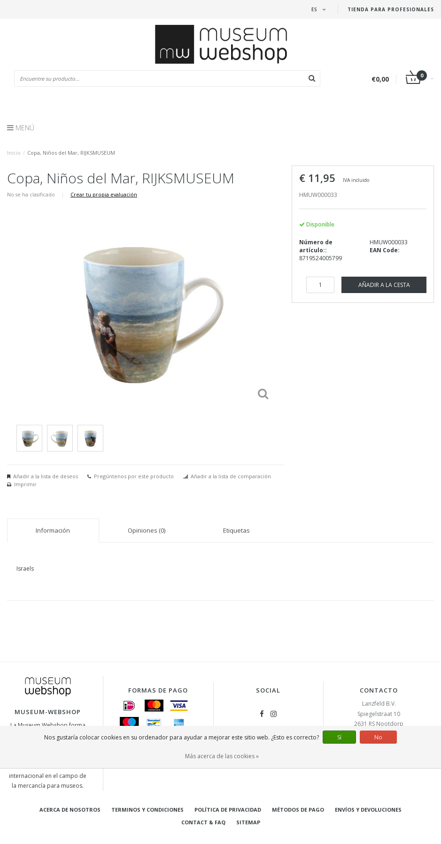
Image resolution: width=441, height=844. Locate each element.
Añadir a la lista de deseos (45, 476)
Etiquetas (236, 530)
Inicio (14, 152)
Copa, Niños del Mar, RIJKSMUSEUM (71, 152)
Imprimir (25, 484)
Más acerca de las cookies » (222, 756)
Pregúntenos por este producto (134, 476)
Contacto (379, 690)
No (378, 737)
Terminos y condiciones (147, 809)
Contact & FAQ (203, 822)
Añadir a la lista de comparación (231, 476)
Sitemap (248, 822)
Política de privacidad (227, 809)
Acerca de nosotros (70, 809)
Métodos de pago (298, 809)
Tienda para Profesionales (391, 9)
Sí (339, 737)
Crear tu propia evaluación (103, 194)
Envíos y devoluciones (368, 809)
